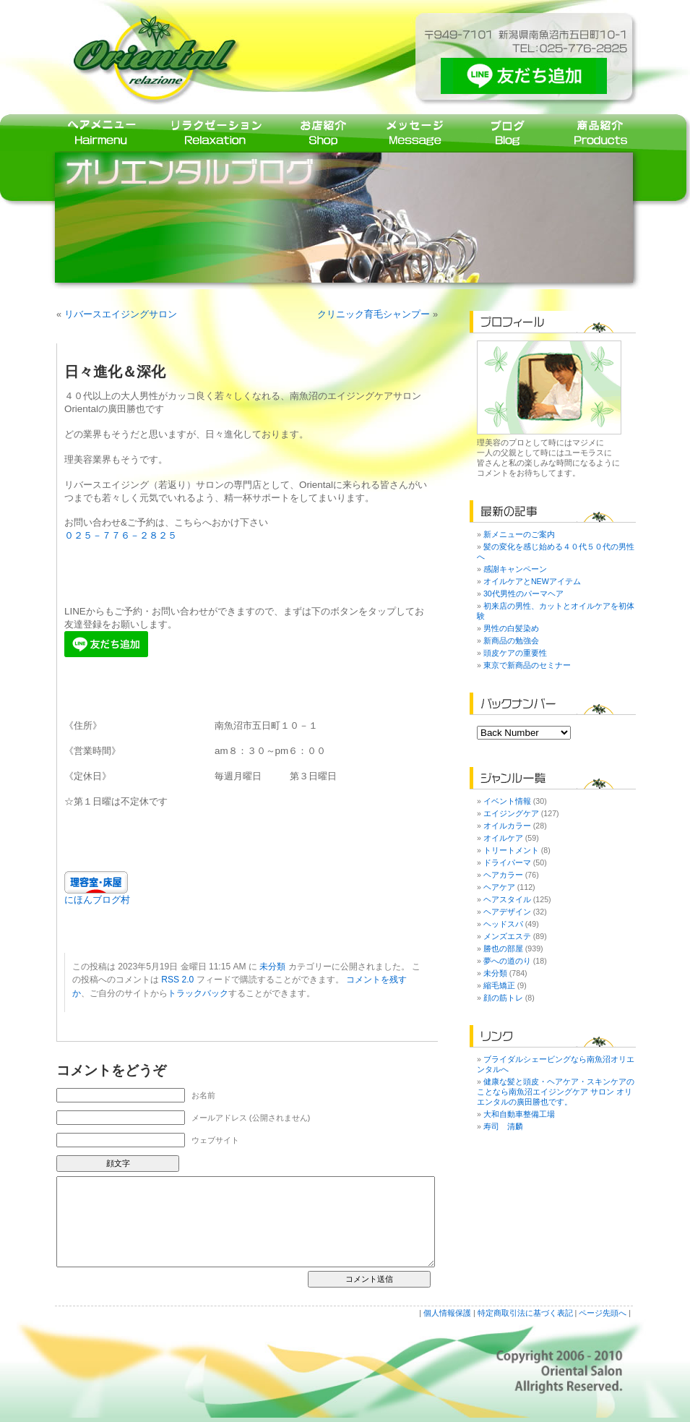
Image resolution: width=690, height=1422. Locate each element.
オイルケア (503, 838)
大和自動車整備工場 (519, 1114)
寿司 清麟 (503, 1126)
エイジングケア (511, 813)
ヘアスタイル (507, 899)
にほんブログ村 (97, 899)
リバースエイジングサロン (120, 314)
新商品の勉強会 (511, 640)
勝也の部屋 (503, 948)
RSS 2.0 (177, 980)
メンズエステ (507, 936)
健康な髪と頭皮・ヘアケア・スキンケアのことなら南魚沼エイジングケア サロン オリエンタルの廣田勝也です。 (555, 1091)
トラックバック (198, 993)
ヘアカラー (503, 874)
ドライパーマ (507, 862)
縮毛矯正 (499, 985)
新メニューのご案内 (519, 534)
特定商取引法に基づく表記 (525, 1313)
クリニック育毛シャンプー (373, 314)
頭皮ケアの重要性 (515, 652)
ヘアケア (499, 887)
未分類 (272, 966)
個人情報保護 (447, 1313)
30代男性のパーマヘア (523, 593)
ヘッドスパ (503, 924)
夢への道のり (507, 960)
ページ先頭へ (602, 1313)
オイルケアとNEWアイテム (532, 581)
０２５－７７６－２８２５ (120, 535)
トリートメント (511, 850)
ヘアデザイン (507, 911)
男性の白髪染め (511, 628)
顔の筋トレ (503, 997)
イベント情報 (507, 801)
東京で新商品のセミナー (527, 665)
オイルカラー (507, 825)
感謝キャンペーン (515, 569)
